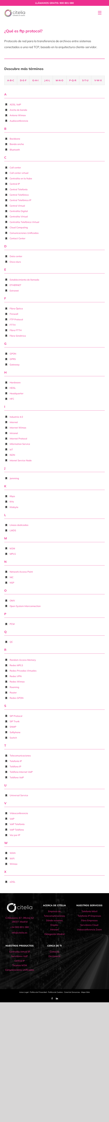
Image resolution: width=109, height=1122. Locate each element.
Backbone (15, 138)
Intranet (14, 433)
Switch (13, 737)
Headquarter (16, 393)
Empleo (54, 925)
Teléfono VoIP (17, 777)
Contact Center (17, 238)
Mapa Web (85, 992)
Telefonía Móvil (89, 911)
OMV (12, 600)
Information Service (20, 444)
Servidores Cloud (89, 925)
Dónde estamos (54, 920)
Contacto (54, 951)
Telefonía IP (16, 761)
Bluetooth (15, 149)
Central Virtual (17, 205)
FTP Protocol (16, 319)
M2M (12, 548)
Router (13, 692)
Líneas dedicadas (19, 525)
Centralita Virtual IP (19, 951)
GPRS (13, 359)
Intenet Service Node (21, 460)
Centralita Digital (19, 211)
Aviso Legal (24, 992)
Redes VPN (16, 676)
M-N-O (59, 80)
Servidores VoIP (19, 956)
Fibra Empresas (89, 920)
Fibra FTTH (16, 330)
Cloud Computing (19, 227)
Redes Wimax (17, 681)
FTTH (12, 324)
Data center (16, 256)
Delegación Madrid (54, 934)
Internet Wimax (18, 427)
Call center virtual (19, 173)
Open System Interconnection (25, 606)
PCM (12, 624)
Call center (15, 167)
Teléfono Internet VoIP (21, 771)
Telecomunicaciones (20, 755)
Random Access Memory (23, 659)
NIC (11, 577)
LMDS (13, 530)
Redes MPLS (16, 665)
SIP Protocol (16, 716)
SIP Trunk (14, 721)
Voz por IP (15, 835)
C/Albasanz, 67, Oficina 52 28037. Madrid (19, 919)
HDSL (13, 387)
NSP (12, 582)
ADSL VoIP (15, 104)
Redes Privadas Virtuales (23, 670)
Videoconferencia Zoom (89, 929)
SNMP (13, 726)
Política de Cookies (55, 992)
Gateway (15, 364)
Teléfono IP (15, 766)
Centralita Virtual (19, 216)
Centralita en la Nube (21, 178)
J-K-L (47, 80)
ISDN (12, 454)
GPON (13, 353)
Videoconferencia (19, 813)
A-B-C (10, 80)
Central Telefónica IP (20, 200)
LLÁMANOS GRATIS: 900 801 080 (54, 2)
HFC (12, 398)
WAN (12, 853)
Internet (14, 422)
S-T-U (85, 80)
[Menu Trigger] (100, 12)
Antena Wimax (18, 115)
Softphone (15, 732)
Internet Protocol (18, 438)
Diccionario (54, 956)
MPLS (13, 553)
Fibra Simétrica (18, 335)
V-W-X (98, 80)
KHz (12, 501)
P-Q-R (72, 80)
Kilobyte (14, 507)
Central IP (15, 183)
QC (11, 641)
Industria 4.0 (16, 416)
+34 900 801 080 (19, 927)
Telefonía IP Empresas (89, 915)
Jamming (14, 478)
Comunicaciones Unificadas (24, 233)
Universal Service (19, 795)
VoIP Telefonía (17, 824)
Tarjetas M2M (19, 965)
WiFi (12, 858)
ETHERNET (15, 285)
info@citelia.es (19, 932)
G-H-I (35, 80)
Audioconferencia (19, 120)
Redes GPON (16, 698)
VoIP (12, 818)
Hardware (15, 382)
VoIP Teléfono (17, 829)
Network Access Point (21, 571)
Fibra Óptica (16, 308)
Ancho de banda (18, 109)
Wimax (13, 863)
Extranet (14, 290)
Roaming (14, 687)
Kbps (12, 496)
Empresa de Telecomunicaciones (54, 913)
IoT (11, 449)
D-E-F (23, 80)
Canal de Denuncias (72, 992)
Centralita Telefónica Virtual (24, 222)
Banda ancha (17, 144)
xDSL (12, 881)
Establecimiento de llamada (24, 279)
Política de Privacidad (38, 992)
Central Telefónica (19, 194)
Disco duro (15, 261)
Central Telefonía (19, 189)
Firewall (14, 313)
